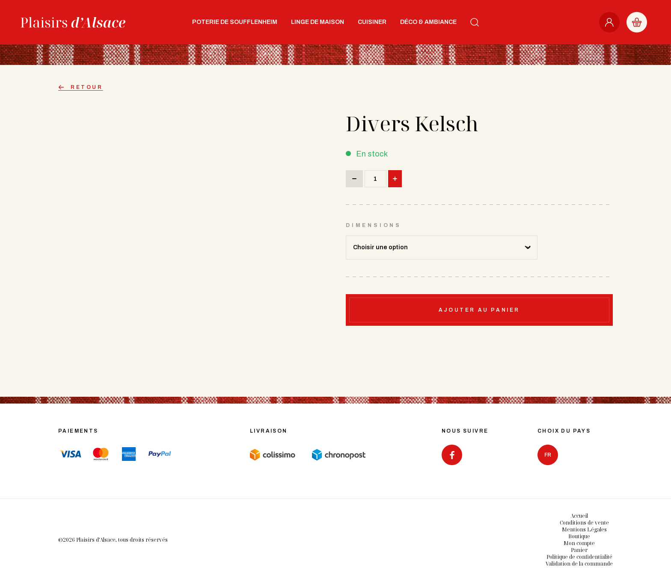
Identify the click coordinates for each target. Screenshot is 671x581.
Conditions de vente (584, 522)
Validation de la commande (579, 563)
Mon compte (579, 543)
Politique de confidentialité (579, 556)
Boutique (579, 536)
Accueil (579, 515)
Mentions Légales (584, 529)
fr (547, 455)
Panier (579, 550)
